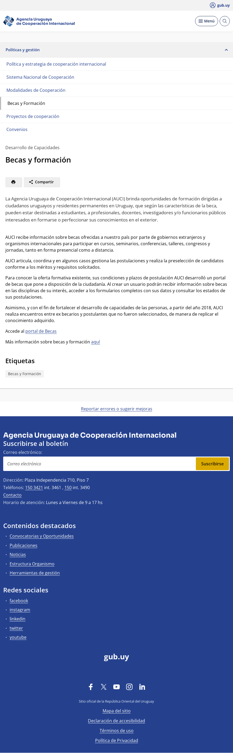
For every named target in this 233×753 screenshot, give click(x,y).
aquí (95, 342)
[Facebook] (91, 686)
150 (68, 487)
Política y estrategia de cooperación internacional (56, 64)
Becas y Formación (26, 103)
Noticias (18, 554)
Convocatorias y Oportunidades (42, 536)
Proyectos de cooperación (32, 116)
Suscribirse (212, 464)
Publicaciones (23, 545)
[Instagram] (129, 686)
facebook (19, 601)
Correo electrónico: (22, 452)
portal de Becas (41, 331)
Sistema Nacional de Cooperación (40, 77)
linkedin (17, 619)
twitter (16, 628)
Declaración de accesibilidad (116, 721)
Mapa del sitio (117, 711)
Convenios (17, 129)
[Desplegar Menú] (206, 21)
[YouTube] (116, 686)
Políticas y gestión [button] (116, 50)
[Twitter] (103, 686)
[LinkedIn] (142, 686)
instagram (20, 610)
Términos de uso (117, 731)
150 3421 (34, 487)
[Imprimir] (13, 182)
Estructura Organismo (32, 564)
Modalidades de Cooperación (35, 90)
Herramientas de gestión (35, 573)
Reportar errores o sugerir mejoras (116, 409)
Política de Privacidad (116, 740)
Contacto (12, 495)
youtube (18, 637)
